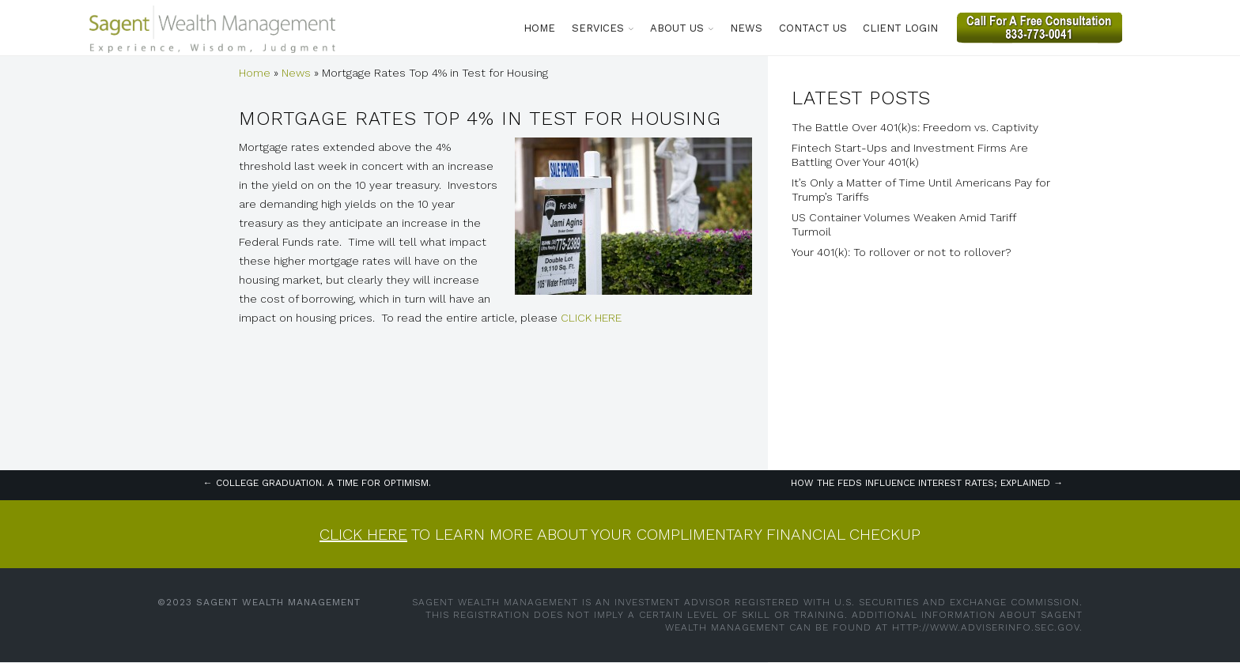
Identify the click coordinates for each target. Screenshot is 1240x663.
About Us (677, 28)
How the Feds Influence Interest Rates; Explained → (927, 483)
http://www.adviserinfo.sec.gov (985, 627)
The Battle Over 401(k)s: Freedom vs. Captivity (915, 127)
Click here (363, 534)
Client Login (900, 28)
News (746, 28)
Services (598, 28)
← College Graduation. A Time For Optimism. (317, 483)
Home (539, 28)
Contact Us (813, 28)
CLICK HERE (591, 317)
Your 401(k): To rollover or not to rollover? (901, 252)
